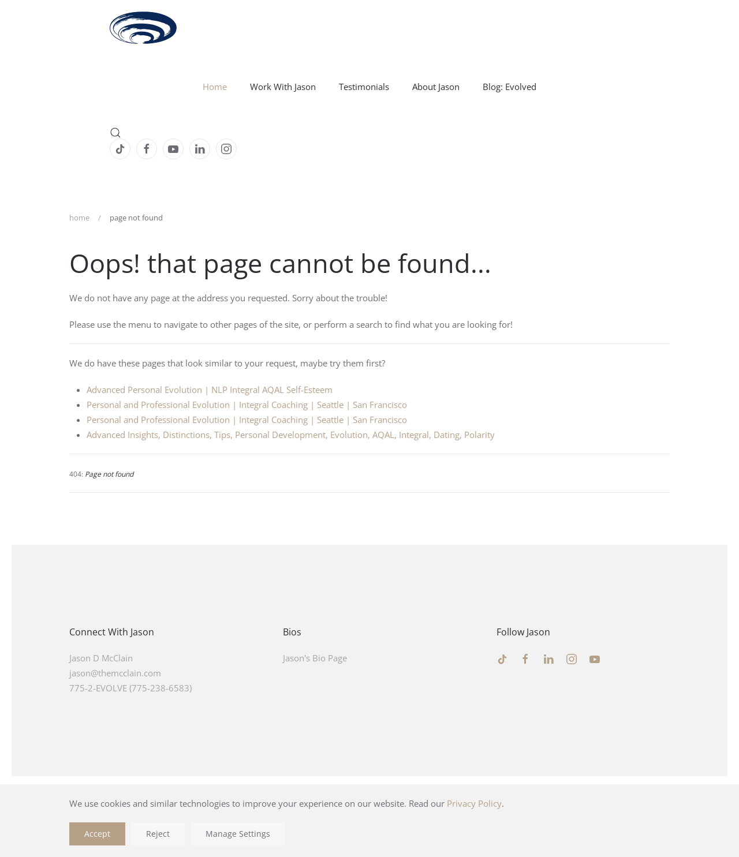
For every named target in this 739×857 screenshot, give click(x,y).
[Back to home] (144, 29)
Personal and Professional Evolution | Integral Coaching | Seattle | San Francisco (247, 404)
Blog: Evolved (509, 86)
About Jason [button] (436, 86)
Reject (158, 833)
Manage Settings (238, 833)
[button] (369, 133)
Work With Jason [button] (283, 86)
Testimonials (364, 86)
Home (215, 86)
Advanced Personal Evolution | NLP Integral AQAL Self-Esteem (210, 389)
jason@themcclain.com (115, 673)
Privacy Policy (474, 803)
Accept (97, 833)
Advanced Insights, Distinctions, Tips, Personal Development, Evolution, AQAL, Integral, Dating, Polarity (291, 434)
